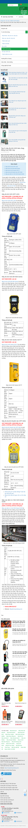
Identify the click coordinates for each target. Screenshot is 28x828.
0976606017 (18, 813)
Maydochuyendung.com (16, 609)
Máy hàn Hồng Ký (5, 741)
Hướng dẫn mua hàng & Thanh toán (8, 785)
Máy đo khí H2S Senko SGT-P (13, 170)
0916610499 (5, 813)
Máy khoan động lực (11, 736)
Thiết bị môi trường (14, 20)
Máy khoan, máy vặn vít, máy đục (10, 35)
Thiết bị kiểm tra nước (7, 54)
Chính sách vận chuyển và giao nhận (8, 787)
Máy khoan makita (9, 734)
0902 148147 (24, 13)
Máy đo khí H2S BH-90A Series (13, 168)
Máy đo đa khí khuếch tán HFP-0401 (14, 172)
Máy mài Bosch (5, 738)
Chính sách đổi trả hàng (5, 801)
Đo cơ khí (4, 46)
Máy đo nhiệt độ (15, 747)
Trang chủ (2, 20)
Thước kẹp (7, 747)
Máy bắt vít (20, 736)
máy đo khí (22, 182)
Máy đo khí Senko (10, 743)
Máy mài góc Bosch (14, 738)
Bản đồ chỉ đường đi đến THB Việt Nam (9, 789)
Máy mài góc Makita (11, 739)
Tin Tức (7, 20)
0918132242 (5, 821)
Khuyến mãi (4, 28)
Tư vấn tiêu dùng (5, 32)
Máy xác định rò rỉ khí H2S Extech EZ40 (15, 174)
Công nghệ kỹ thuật (6, 65)
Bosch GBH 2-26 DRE (10, 749)
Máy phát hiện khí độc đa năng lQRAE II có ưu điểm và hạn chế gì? (19, 664)
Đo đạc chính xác (6, 51)
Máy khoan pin (13, 730)
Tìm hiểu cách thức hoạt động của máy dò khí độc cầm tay (19, 652)
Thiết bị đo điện (5, 43)
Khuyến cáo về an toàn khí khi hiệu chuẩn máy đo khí (18, 629)
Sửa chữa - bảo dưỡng (7, 62)
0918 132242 (24, 11)
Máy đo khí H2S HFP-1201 (12, 166)
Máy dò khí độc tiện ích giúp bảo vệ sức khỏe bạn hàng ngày (19, 675)
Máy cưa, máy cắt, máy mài (8, 38)
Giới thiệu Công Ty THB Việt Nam (8, 783)
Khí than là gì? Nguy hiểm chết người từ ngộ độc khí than (18, 622)
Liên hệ (2, 791)
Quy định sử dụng (4, 795)
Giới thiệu (21, 16)
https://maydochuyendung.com (12, 767)
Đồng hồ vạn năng (10, 745)
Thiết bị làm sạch (6, 41)
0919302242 (18, 821)
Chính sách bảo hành (5, 797)
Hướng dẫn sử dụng (6, 58)
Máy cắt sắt (20, 739)
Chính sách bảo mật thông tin (7, 799)
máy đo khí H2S (11, 185)
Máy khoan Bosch (11, 732)
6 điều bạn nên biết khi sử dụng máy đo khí (18, 641)
